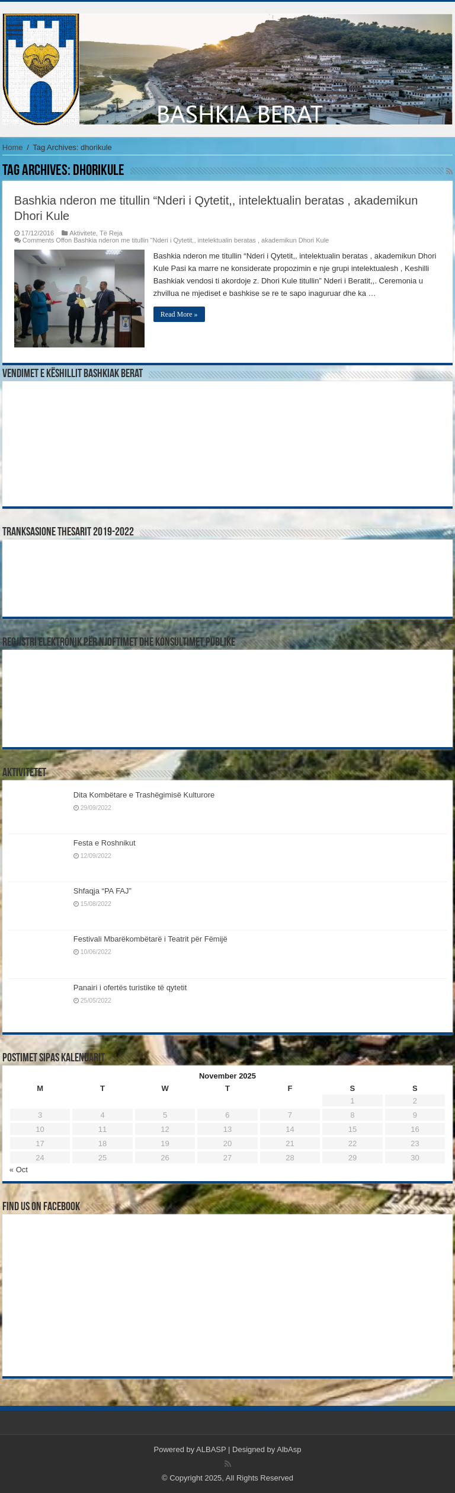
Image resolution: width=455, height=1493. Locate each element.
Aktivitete (82, 233)
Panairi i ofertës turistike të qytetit (130, 987)
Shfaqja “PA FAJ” (107, 890)
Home (12, 147)
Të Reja (111, 233)
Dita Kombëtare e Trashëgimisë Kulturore (143, 794)
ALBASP (211, 1449)
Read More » (179, 314)
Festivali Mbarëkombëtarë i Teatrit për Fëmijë (150, 938)
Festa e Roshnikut (104, 842)
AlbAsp (289, 1449)
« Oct (18, 1169)
